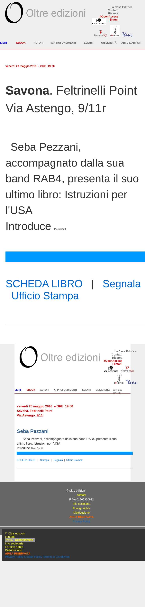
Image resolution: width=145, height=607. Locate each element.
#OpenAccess (109, 16)
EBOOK (20, 42)
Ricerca (113, 13)
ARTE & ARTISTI (131, 42)
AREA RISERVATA (81, 517)
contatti (81, 494)
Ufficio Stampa (45, 295)
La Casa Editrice (121, 7)
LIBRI (3, 42)
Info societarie (81, 503)
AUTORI (38, 42)
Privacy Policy (81, 521)
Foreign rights (81, 508)
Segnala (122, 283)
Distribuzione (81, 512)
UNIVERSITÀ (108, 42)
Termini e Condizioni (56, 556)
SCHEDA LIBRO (44, 283)
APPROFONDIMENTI (63, 42)
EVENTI (88, 42)
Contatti (113, 10)
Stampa (44, 460)
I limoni (113, 19)
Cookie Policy (33, 556)
